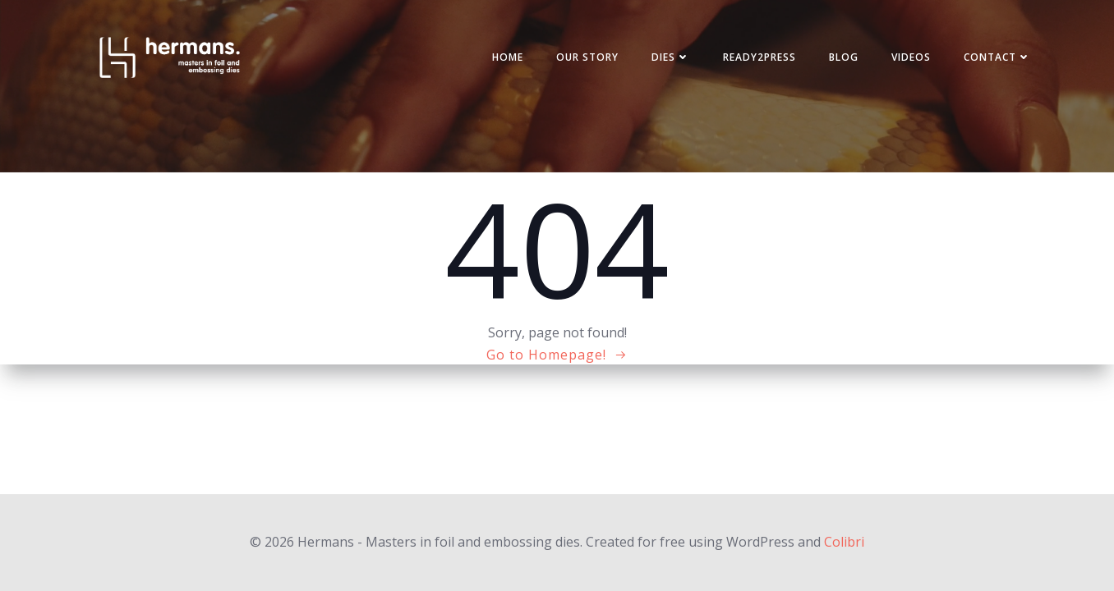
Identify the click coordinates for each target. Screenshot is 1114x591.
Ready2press (759, 57)
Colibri (844, 542)
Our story (587, 57)
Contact (997, 57)
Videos (911, 57)
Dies (670, 57)
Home (507, 57)
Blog (844, 57)
